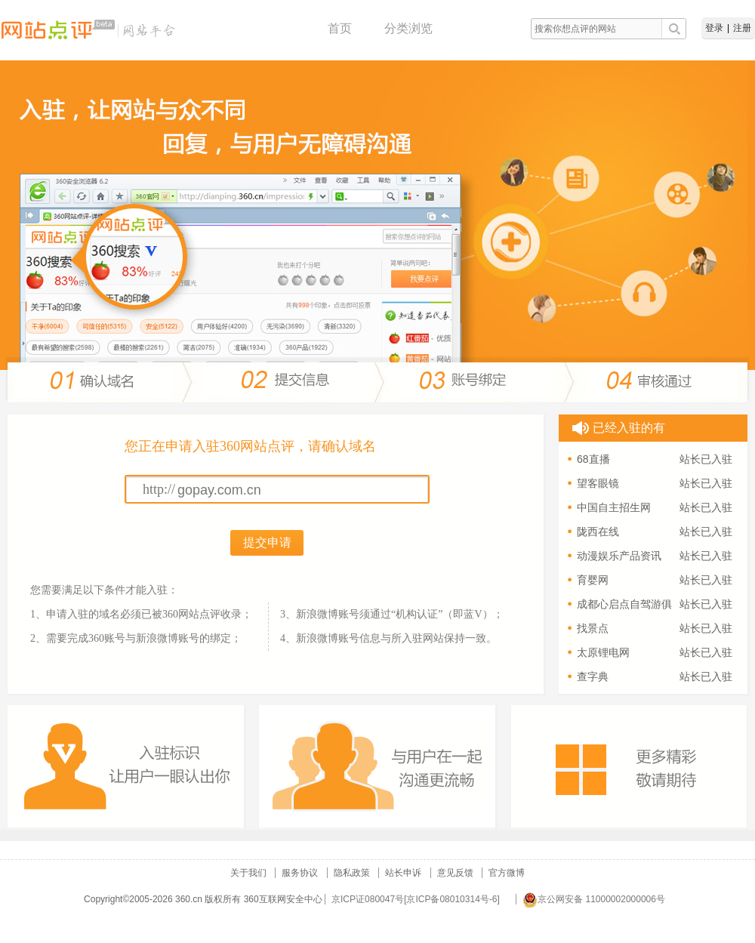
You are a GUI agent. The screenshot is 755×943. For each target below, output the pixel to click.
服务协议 (300, 872)
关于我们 (248, 872)
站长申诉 (403, 872)
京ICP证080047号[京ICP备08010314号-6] (415, 899)
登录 (714, 28)
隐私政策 (352, 872)
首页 (340, 28)
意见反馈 (455, 872)
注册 (742, 28)
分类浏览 (408, 28)
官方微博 (506, 872)
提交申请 (267, 542)
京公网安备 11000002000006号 (593, 899)
